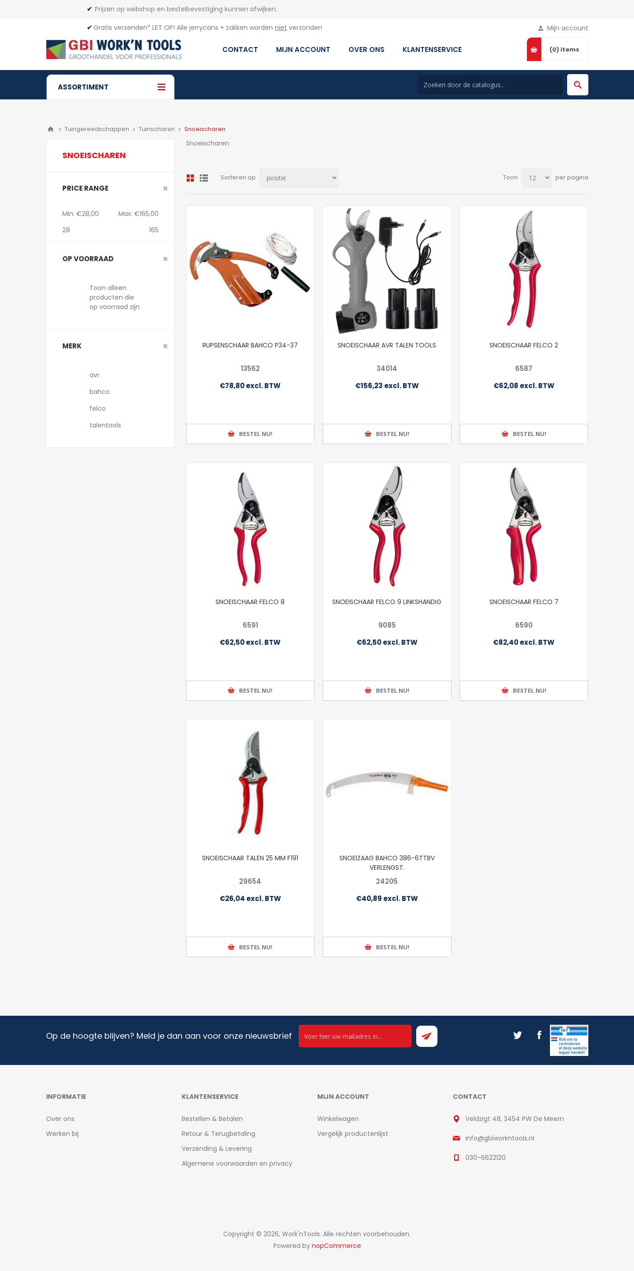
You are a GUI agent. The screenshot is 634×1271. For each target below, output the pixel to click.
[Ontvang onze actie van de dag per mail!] (355, 1036)
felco (97, 408)
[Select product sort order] (299, 178)
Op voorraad (87, 258)
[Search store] (490, 84)
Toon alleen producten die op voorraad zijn (114, 297)
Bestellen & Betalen (212, 1118)
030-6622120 (485, 1157)
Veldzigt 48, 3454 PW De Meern (514, 1118)
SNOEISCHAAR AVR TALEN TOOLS (387, 345)
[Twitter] (517, 1035)
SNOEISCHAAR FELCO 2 (523, 345)
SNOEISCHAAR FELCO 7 (524, 601)
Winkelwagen (338, 1118)
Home (50, 129)
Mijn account (567, 28)
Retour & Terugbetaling (218, 1133)
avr (94, 375)
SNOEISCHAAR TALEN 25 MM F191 (250, 858)
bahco (99, 391)
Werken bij (62, 1133)
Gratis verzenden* (122, 27)
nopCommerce (336, 1245)
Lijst (204, 178)
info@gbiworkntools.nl (499, 1138)
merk (72, 346)
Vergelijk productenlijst (352, 1133)
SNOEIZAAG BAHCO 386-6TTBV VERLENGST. (387, 863)
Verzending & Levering (217, 1148)
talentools (105, 425)
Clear (165, 188)
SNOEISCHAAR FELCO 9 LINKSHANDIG (386, 601)
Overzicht (190, 178)
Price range (85, 188)
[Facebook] (539, 1035)
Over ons (60, 1118)
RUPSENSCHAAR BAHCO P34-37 (250, 345)
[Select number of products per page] (536, 178)
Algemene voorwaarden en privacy (237, 1163)
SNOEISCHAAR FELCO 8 (250, 601)
